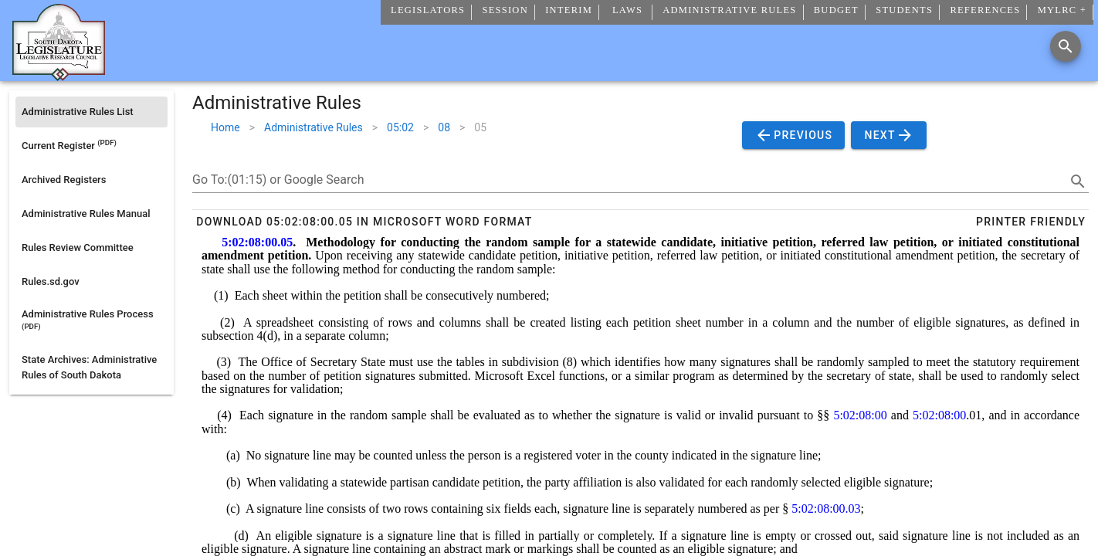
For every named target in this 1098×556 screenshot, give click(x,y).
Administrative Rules (313, 127)
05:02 (400, 127)
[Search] (1065, 46)
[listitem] (91, 112)
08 (444, 127)
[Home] (58, 75)
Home (225, 127)
